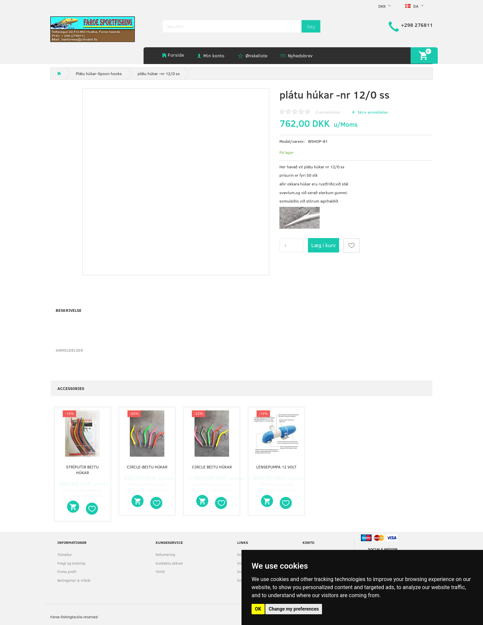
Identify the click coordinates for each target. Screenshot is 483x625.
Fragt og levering (71, 563)
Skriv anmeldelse (372, 112)
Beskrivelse (69, 310)
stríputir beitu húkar (82, 469)
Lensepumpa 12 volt (276, 466)
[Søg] (311, 26)
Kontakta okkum (169, 563)
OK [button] (258, 609)
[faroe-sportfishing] (92, 29)
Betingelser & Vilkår (74, 580)
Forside (176, 55)
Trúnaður (64, 554)
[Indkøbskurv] (424, 55)
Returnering (165, 554)
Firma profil (66, 571)
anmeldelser (328, 112)
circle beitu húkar (212, 466)
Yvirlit (160, 571)
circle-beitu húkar (147, 466)
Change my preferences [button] (294, 609)
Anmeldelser (69, 350)
